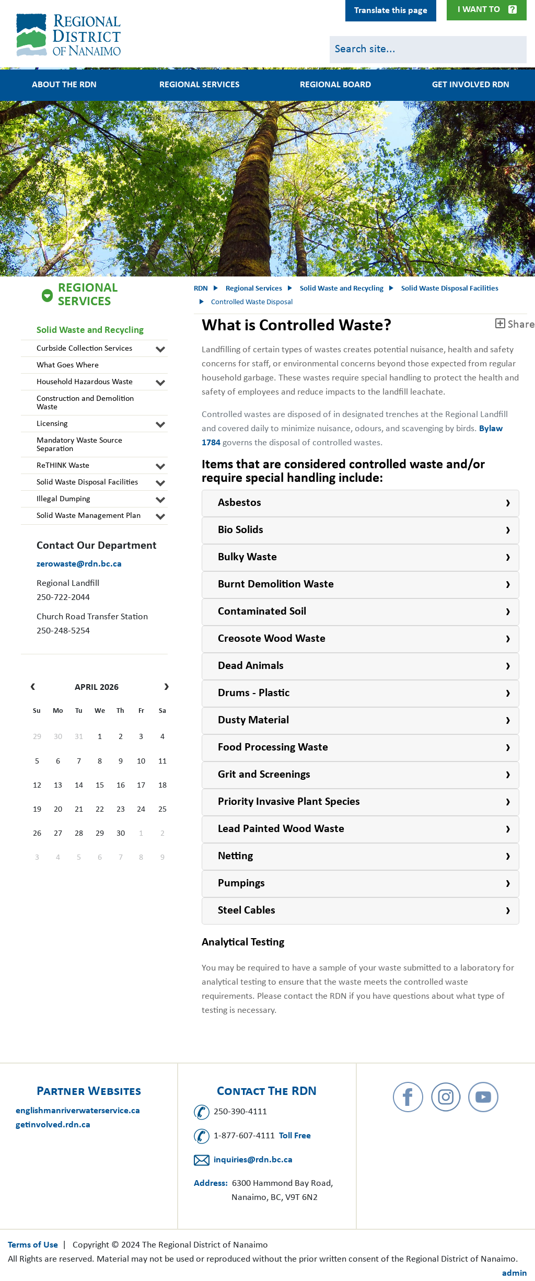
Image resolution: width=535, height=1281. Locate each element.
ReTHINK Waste (63, 465)
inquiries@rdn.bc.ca (253, 1160)
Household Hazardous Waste (85, 382)
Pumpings (241, 884)
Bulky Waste (247, 557)
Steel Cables (246, 911)
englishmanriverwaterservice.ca (78, 1111)
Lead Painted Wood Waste (281, 829)
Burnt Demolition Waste (276, 585)
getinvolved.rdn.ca (53, 1125)
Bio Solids (240, 530)
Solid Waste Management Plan (89, 516)
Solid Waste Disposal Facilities (87, 482)
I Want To (479, 10)
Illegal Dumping (63, 499)
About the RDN (64, 85)
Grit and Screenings (264, 775)
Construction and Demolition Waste (85, 403)
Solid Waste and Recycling (90, 331)
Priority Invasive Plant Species (289, 802)
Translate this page (390, 11)
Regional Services (199, 85)
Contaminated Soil (262, 612)
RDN (201, 289)
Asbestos (239, 503)
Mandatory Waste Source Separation (79, 444)
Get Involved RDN (470, 85)
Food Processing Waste (273, 748)
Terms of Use (33, 1245)
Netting (235, 856)
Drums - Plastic (253, 693)
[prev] (35, 688)
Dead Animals (251, 666)
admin (514, 1273)
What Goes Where (68, 365)
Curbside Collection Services (84, 348)
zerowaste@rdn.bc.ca (79, 564)
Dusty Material (253, 720)
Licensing (52, 424)
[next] (164, 688)
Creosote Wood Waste (271, 639)
